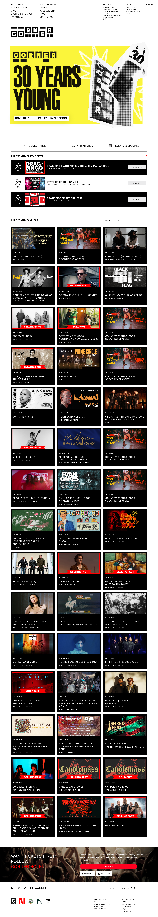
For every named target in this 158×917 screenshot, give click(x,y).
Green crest (31, 901)
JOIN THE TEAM (48, 5)
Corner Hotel (32, 32)
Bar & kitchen (19, 8)
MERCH (43, 8)
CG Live (48, 901)
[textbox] (125, 221)
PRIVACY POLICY (100, 909)
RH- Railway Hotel (39, 901)
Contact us (46, 17)
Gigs (13, 11)
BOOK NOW (17, 5)
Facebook (87, 874)
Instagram (104, 874)
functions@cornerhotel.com (112, 16)
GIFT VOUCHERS (128, 904)
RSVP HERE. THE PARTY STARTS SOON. (41, 118)
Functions (17, 17)
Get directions (108, 20)
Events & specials (22, 14)
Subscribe (108, 866)
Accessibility (48, 11)
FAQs (42, 14)
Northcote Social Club (22, 901)
